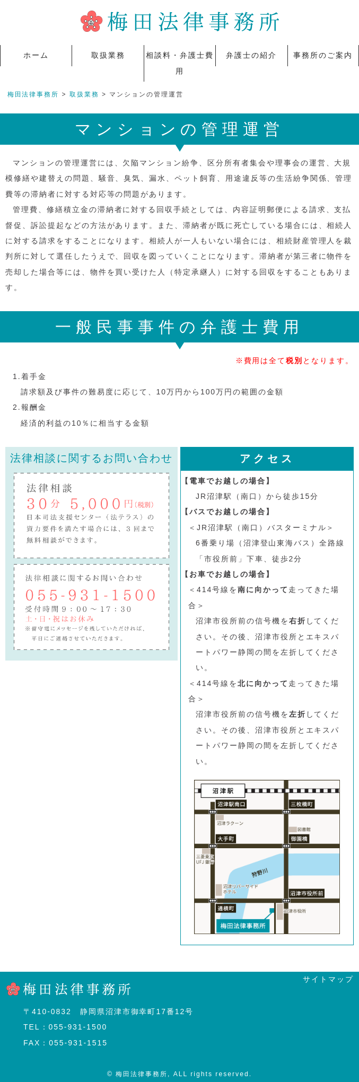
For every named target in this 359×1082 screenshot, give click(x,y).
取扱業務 (108, 55)
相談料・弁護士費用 (180, 63)
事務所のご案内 (323, 55)
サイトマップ (328, 979)
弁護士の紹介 (251, 55)
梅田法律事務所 (33, 94)
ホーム (36, 55)
